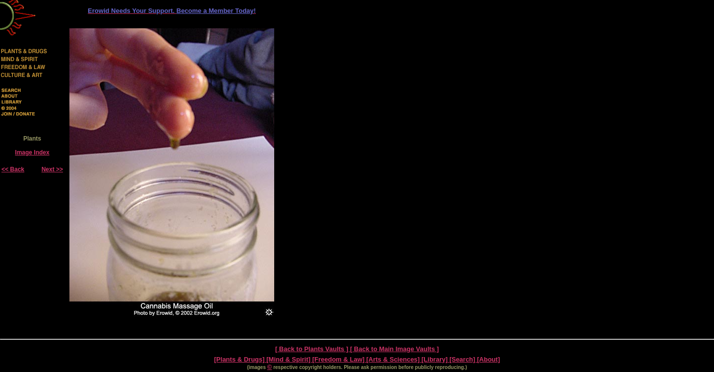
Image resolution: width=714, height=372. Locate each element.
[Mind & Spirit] (289, 359)
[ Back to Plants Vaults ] (312, 349)
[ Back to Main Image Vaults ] (394, 349)
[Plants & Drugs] (240, 359)
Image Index (32, 152)
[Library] (435, 359)
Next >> (52, 169)
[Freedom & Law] (339, 359)
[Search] (463, 359)
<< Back (12, 169)
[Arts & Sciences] (393, 359)
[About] (488, 359)
